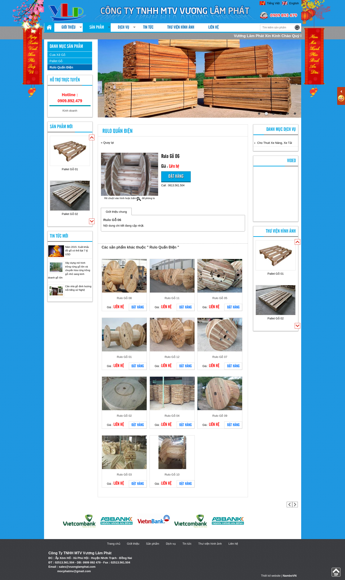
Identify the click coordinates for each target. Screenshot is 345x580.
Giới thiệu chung (116, 211)
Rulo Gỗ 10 (172, 474)
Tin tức (148, 27)
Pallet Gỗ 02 (70, 214)
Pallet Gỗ (56, 61)
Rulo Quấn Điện (61, 67)
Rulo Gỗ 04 (172, 415)
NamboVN (289, 575)
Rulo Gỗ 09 (219, 415)
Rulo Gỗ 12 (172, 357)
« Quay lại (107, 142)
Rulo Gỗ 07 (219, 357)
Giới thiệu (68, 27)
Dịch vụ (123, 27)
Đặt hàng (176, 176)
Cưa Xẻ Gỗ (58, 55)
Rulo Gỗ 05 (219, 298)
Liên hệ (213, 27)
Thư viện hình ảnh (180, 27)
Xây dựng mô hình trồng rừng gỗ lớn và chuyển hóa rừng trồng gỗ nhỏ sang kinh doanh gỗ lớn (69, 270)
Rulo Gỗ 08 (124, 298)
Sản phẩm (96, 27)
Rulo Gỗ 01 (124, 357)
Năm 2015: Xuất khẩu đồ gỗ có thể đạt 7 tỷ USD (77, 251)
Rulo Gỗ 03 (124, 474)
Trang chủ (113, 543)
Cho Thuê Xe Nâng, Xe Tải (274, 142)
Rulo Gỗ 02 (124, 415)
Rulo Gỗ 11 (172, 298)
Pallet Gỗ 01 (70, 169)
